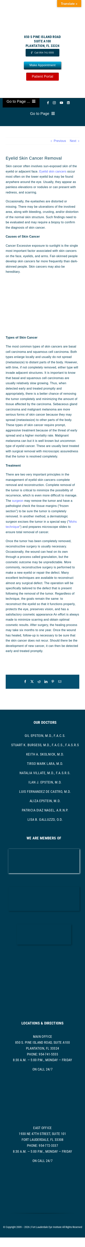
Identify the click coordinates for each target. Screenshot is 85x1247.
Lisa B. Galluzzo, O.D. (45, 820)
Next (73, 140)
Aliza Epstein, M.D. (45, 801)
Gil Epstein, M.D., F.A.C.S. (45, 736)
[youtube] (61, 102)
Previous (60, 140)
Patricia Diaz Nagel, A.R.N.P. (45, 810)
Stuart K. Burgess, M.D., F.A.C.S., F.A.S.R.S (45, 745)
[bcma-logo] (43, 888)
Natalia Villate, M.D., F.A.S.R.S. (45, 773)
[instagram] (54, 102)
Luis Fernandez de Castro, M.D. (45, 792)
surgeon (17, 500)
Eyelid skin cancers (52, 171)
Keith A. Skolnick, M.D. (45, 754)
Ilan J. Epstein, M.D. (45, 782)
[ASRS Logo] (43, 955)
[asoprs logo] (43, 980)
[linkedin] (68, 102)
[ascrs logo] (44, 925)
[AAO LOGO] (43, 850)
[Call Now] (42, 52)
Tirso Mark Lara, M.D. (45, 764)
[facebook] (48, 102)
